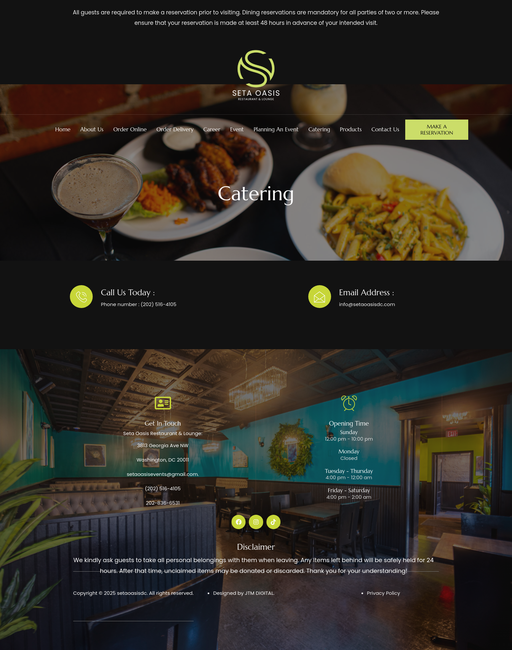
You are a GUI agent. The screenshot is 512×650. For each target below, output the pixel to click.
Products (351, 129)
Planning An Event (276, 129)
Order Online (130, 129)
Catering (319, 129)
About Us (92, 129)
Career (211, 129)
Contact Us (385, 129)
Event (237, 129)
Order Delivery (175, 129)
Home (63, 129)
